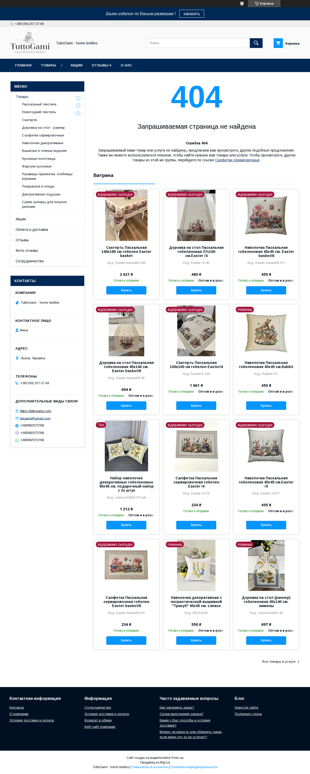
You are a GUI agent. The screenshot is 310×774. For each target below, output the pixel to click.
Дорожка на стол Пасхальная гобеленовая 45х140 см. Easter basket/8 (126, 367)
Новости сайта (246, 707)
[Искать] (256, 43)
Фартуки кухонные (36, 166)
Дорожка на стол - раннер (43, 128)
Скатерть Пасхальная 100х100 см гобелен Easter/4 (196, 365)
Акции (76, 65)
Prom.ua (177, 758)
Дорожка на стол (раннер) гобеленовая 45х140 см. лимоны (266, 602)
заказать (191, 14)
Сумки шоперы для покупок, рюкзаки (44, 204)
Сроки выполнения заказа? (181, 714)
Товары (48, 65)
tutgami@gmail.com (35, 418)
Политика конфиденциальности (194, 767)
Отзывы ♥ (101, 65)
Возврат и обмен (98, 720)
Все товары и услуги (278, 661)
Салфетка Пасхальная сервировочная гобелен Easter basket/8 (126, 602)
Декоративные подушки (41, 194)
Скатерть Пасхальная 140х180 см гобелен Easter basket (126, 251)
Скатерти (29, 120)
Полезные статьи (248, 714)
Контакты (16, 707)
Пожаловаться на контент (150, 767)
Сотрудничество (30, 261)
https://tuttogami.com (35, 411)
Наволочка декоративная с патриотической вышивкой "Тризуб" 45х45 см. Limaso (196, 602)
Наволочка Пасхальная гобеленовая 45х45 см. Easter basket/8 (266, 251)
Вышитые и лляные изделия (44, 151)
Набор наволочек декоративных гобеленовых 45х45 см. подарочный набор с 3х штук (126, 484)
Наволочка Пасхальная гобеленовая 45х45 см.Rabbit (266, 365)
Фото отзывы (27, 251)
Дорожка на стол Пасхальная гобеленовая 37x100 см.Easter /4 (196, 251)
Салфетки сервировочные (237, 160)
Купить (126, 290)
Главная (23, 65)
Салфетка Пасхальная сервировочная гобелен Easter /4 (196, 482)
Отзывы (22, 240)
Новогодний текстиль (39, 112)
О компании (18, 714)
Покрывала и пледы (38, 186)
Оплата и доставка (32, 229)
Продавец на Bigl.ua (155, 762)
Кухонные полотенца (38, 159)
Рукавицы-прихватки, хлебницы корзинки (47, 176)
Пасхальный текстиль (39, 104)
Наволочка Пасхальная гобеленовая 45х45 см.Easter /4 (266, 482)
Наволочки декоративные (42, 143)
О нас (126, 65)
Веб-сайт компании (100, 727)
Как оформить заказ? (177, 707)
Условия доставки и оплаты (31, 720)
